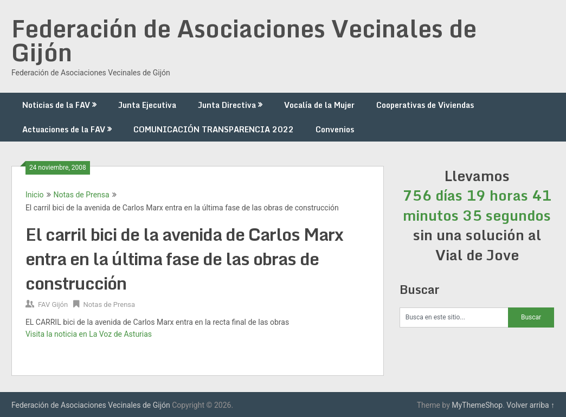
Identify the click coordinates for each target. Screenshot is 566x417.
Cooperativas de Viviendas (425, 105)
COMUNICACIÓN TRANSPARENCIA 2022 (213, 129)
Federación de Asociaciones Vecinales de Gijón (244, 40)
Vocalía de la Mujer (319, 105)
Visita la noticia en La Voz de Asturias (88, 334)
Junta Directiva (227, 105)
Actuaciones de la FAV (63, 129)
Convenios (335, 129)
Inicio (34, 194)
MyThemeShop (477, 405)
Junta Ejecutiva (147, 105)
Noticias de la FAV (56, 105)
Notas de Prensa (82, 194)
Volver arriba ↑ (530, 405)
